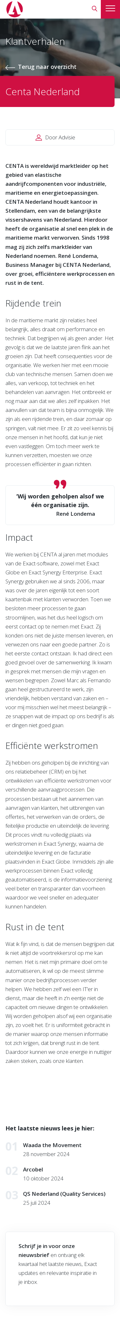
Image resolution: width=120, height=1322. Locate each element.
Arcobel (33, 1169)
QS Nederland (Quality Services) (64, 1193)
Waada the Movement (52, 1145)
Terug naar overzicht (47, 66)
